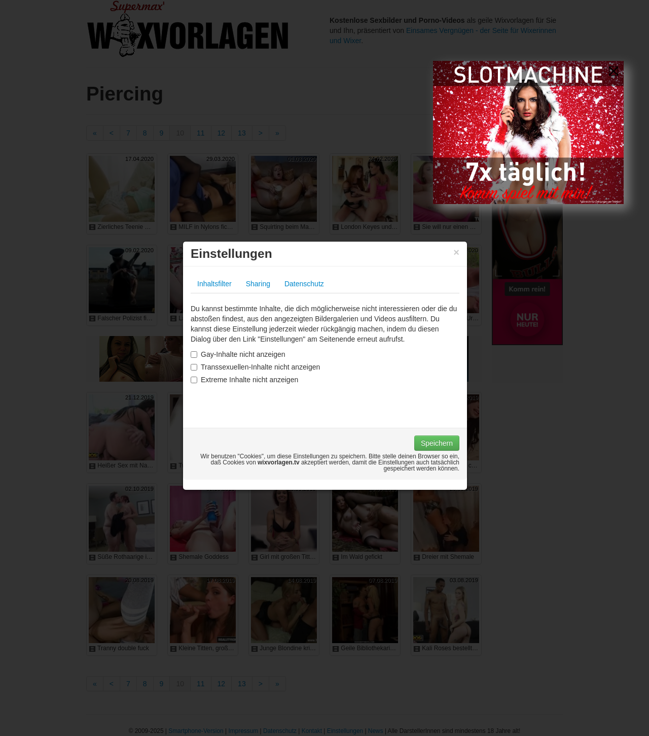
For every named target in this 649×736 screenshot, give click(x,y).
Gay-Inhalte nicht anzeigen (238, 354)
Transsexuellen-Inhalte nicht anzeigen (255, 367)
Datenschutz (304, 284)
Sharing (258, 284)
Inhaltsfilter (214, 284)
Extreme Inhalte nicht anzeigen (244, 380)
